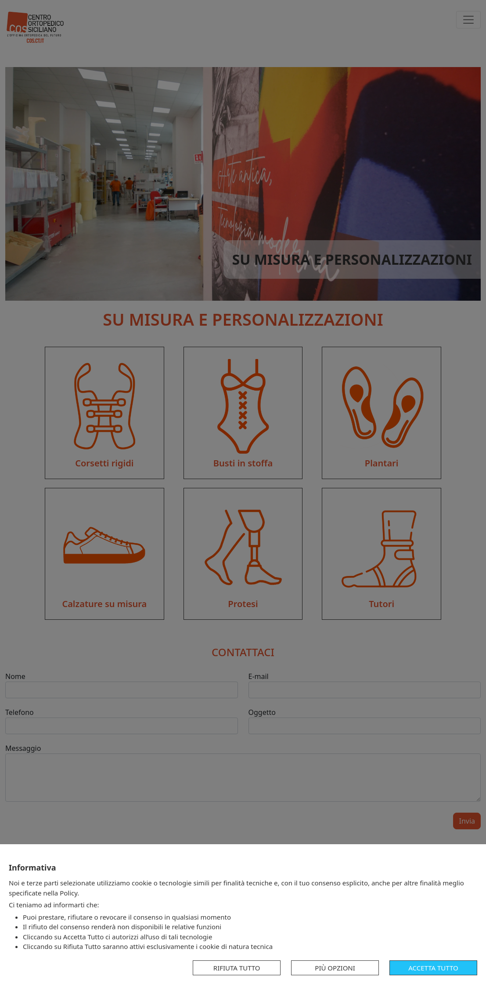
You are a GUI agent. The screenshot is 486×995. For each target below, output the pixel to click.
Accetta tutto (433, 967)
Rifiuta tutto (236, 967)
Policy (68, 892)
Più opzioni (335, 967)
